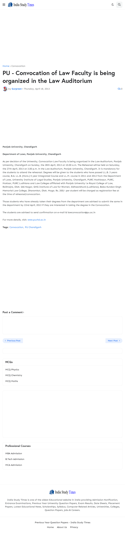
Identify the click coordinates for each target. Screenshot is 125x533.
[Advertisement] (62, 37)
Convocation (18, 66)
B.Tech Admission (14, 459)
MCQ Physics (12, 369)
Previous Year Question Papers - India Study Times (62, 522)
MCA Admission (13, 465)
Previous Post (14, 340)
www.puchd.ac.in (37, 219)
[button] (4, 4)
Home (6, 66)
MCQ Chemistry (13, 375)
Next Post (113, 340)
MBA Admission (13, 453)
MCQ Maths (11, 381)
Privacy (74, 527)
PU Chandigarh (33, 227)
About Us (62, 527)
